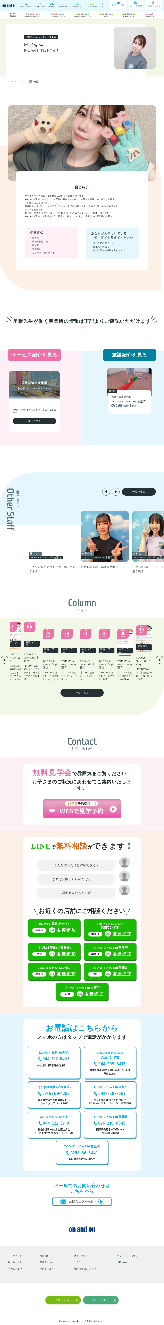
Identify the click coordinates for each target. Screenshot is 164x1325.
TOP (12, 81)
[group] (70, 542)
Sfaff (22, 81)
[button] (106, 492)
